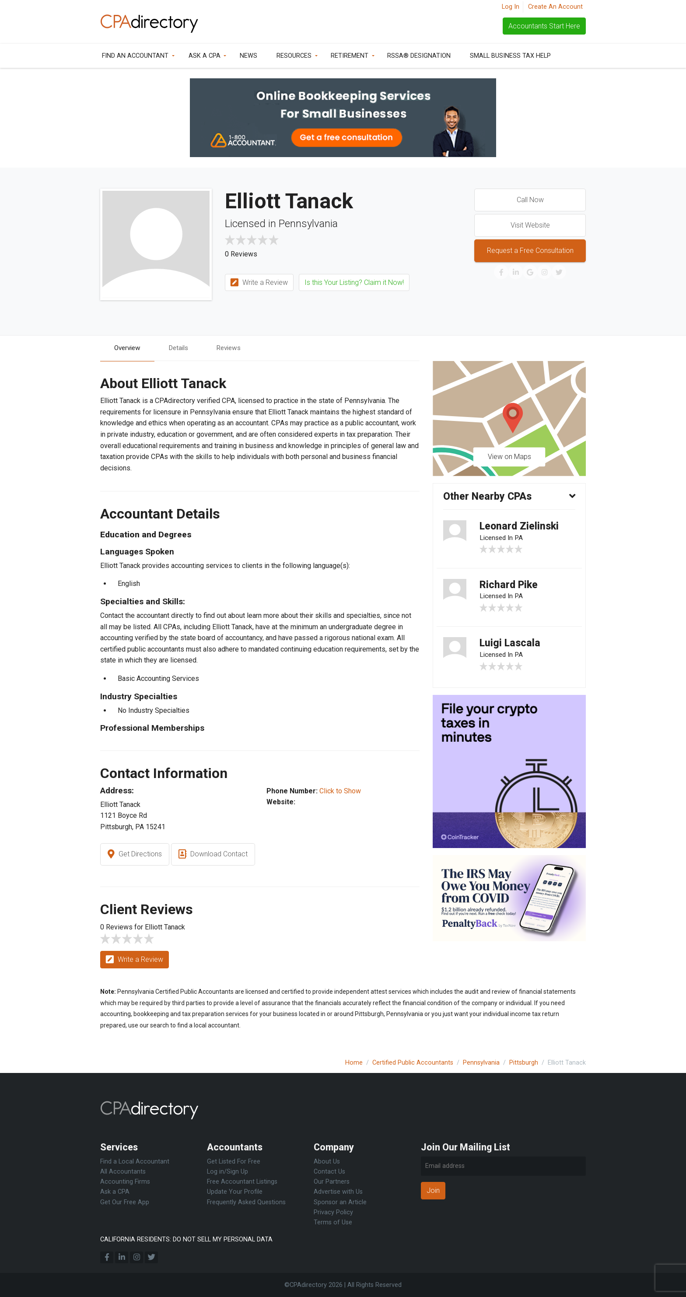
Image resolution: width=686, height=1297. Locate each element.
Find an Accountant (135, 56)
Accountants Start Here (544, 26)
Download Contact (213, 854)
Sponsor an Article (340, 1202)
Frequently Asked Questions (246, 1202)
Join (433, 1190)
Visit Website (530, 225)
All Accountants (123, 1171)
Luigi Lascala (511, 647)
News (248, 56)
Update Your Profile (234, 1191)
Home (354, 1062)
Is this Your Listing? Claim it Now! (354, 282)
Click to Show (340, 791)
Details (182, 348)
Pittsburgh (523, 1062)
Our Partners (332, 1181)
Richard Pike (509, 587)
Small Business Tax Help (510, 56)
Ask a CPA (204, 56)
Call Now (530, 200)
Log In (510, 7)
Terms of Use (333, 1222)
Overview (128, 348)
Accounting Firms (125, 1181)
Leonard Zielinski (520, 528)
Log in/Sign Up (227, 1171)
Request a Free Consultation (530, 250)
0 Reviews (241, 254)
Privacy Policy (333, 1212)
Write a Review (259, 282)
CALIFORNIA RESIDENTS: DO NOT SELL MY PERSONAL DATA (186, 1239)
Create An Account (555, 7)
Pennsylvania (481, 1062)
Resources (294, 56)
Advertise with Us (338, 1191)
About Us (327, 1161)
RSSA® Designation (419, 56)
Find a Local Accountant (134, 1161)
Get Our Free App (124, 1202)
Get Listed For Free (233, 1161)
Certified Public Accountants (412, 1062)
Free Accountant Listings (242, 1181)
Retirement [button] (349, 56)
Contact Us (329, 1171)
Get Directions (135, 854)
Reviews (234, 348)
